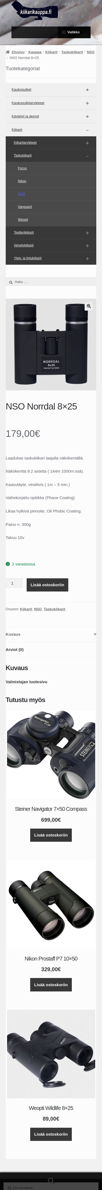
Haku (51, 1181)
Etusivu (18, 52)
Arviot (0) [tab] (15, 649)
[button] (89, 306)
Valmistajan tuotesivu (26, 681)
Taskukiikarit (72, 52)
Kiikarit (51, 52)
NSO (90, 52)
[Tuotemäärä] (14, 583)
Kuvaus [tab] (13, 634)
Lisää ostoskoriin (47, 584)
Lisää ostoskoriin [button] (51, 835)
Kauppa (35, 52)
